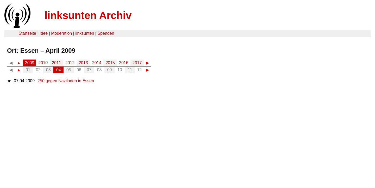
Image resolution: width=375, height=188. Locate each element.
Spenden (105, 33)
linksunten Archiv (88, 15)
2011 (56, 63)
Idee (44, 33)
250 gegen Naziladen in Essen (66, 81)
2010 (43, 63)
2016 (123, 63)
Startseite (27, 33)
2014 (97, 63)
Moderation (61, 33)
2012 (70, 63)
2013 (83, 63)
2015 (110, 63)
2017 (137, 63)
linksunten (84, 33)
